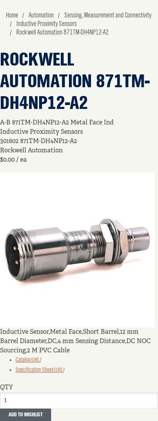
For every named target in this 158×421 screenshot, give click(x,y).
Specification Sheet (39, 370)
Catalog (28, 360)
